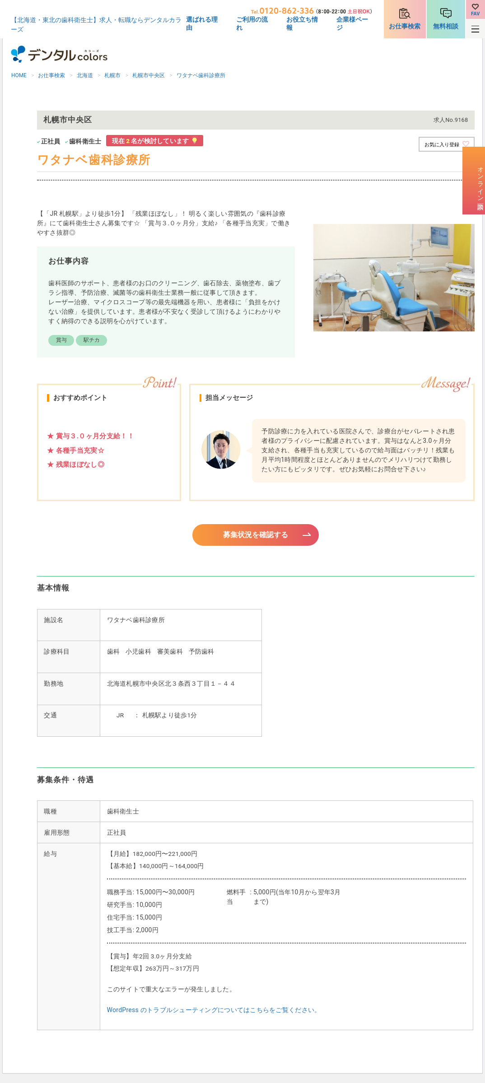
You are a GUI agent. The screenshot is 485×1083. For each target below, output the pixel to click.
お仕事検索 (404, 26)
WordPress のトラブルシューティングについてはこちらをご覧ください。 (214, 1011)
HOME (19, 75)
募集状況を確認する (255, 535)
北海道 (85, 75)
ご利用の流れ (252, 23)
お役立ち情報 (302, 23)
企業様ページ (352, 23)
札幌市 (112, 75)
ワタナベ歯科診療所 (201, 75)
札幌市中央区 (148, 75)
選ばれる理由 (202, 23)
